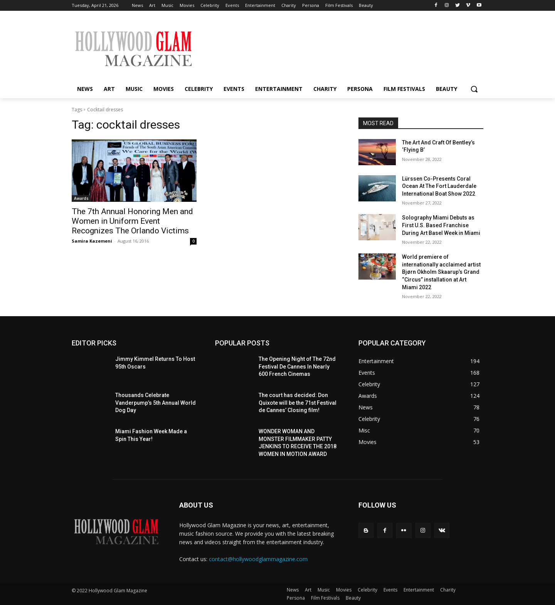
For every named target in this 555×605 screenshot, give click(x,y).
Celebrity (367, 590)
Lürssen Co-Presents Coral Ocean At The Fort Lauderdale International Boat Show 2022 (439, 186)
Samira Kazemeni (92, 241)
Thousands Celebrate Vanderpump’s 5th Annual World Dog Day (155, 402)
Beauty (353, 598)
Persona (296, 598)
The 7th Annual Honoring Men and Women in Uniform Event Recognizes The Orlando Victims (132, 221)
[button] (474, 89)
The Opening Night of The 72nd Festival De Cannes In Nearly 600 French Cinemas (297, 366)
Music (324, 590)
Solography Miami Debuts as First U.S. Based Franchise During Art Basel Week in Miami (441, 225)
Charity (448, 590)
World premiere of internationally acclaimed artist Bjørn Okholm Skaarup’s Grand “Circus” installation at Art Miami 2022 (441, 272)
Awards (81, 198)
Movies (344, 590)
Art (308, 590)
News (293, 590)
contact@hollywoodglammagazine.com (258, 559)
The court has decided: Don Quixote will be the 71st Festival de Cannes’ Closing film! (297, 402)
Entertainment (419, 590)
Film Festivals (325, 598)
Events (390, 590)
